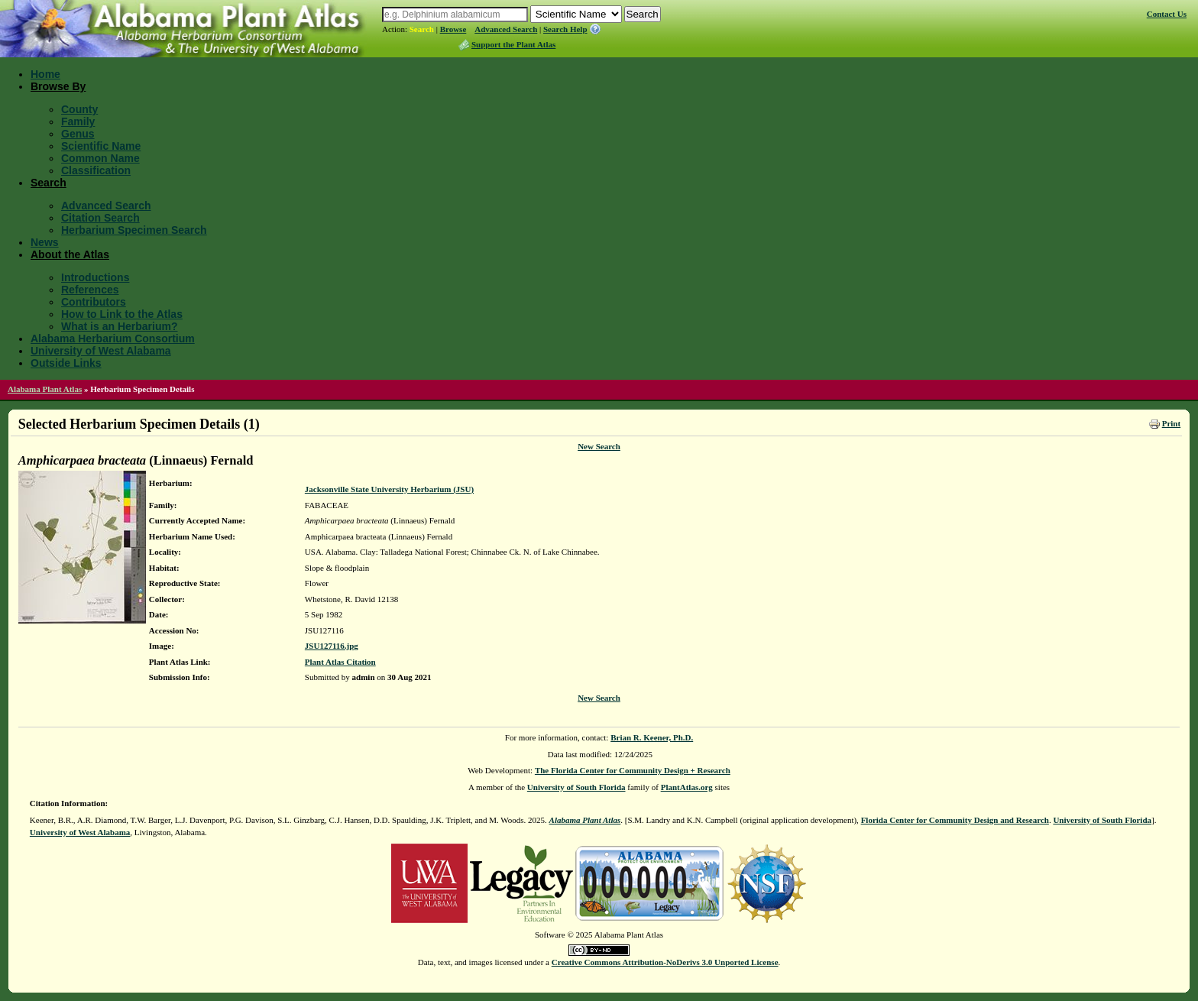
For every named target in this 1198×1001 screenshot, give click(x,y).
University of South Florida (576, 787)
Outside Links (66, 363)
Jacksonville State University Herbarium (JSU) (389, 489)
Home (45, 74)
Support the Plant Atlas (513, 44)
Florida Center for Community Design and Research (955, 819)
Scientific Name (101, 146)
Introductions (95, 277)
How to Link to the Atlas (122, 314)
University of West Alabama (101, 351)
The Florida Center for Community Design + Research (632, 770)
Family (78, 121)
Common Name (100, 158)
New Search (599, 446)
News (45, 242)
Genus (78, 134)
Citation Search (100, 218)
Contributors (93, 302)
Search (422, 29)
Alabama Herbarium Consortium (113, 338)
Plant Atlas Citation (340, 661)
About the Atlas (70, 254)
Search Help (565, 29)
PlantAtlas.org (687, 787)
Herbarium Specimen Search (134, 230)
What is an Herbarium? (119, 326)
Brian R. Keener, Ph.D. (651, 737)
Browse (453, 29)
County (79, 109)
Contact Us (1167, 13)
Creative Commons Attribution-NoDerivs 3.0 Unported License (665, 962)
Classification (96, 170)
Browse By (58, 86)
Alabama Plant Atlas (45, 389)
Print (1171, 423)
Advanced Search (505, 29)
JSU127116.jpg (331, 645)
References (90, 289)
